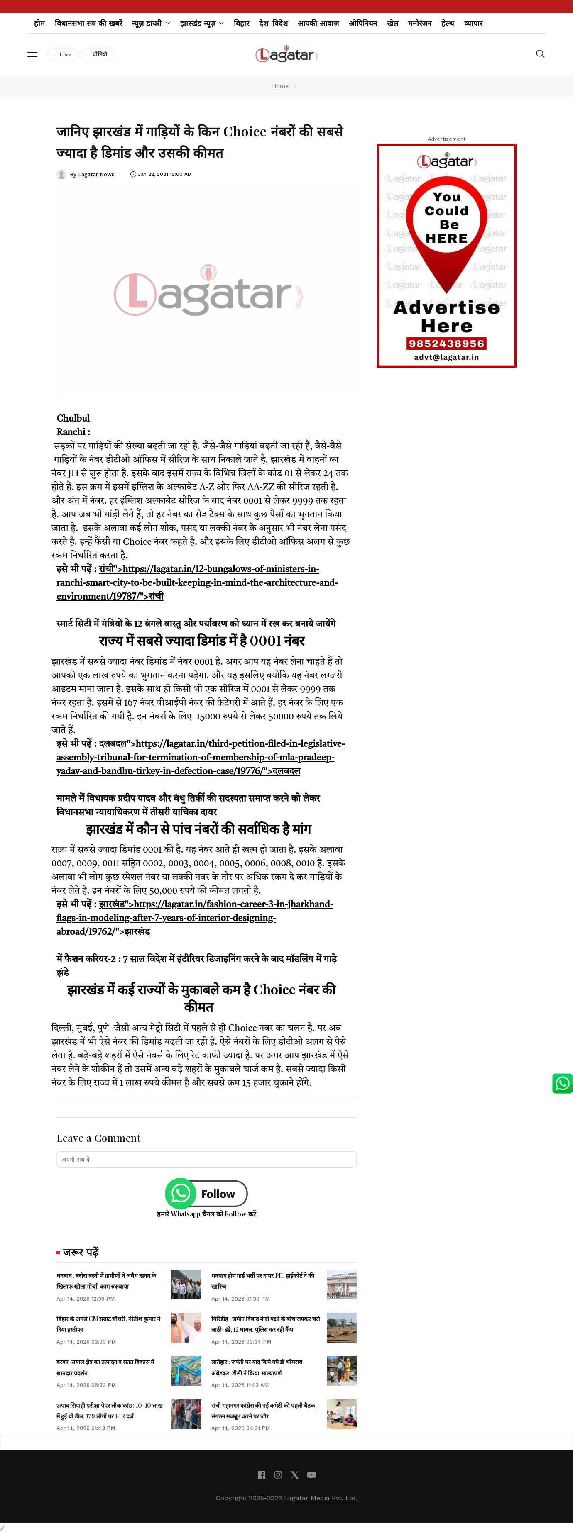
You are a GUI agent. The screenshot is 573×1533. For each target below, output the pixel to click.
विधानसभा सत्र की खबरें (88, 23)
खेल (392, 23)
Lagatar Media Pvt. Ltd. (321, 1498)
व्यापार (473, 23)
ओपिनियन (363, 23)
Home (280, 86)
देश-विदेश (273, 23)
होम (39, 23)
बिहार (241, 23)
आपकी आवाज (318, 23)
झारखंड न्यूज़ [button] (202, 23)
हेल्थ (447, 23)
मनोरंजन (419, 23)
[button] (32, 54)
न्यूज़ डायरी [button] (151, 23)
